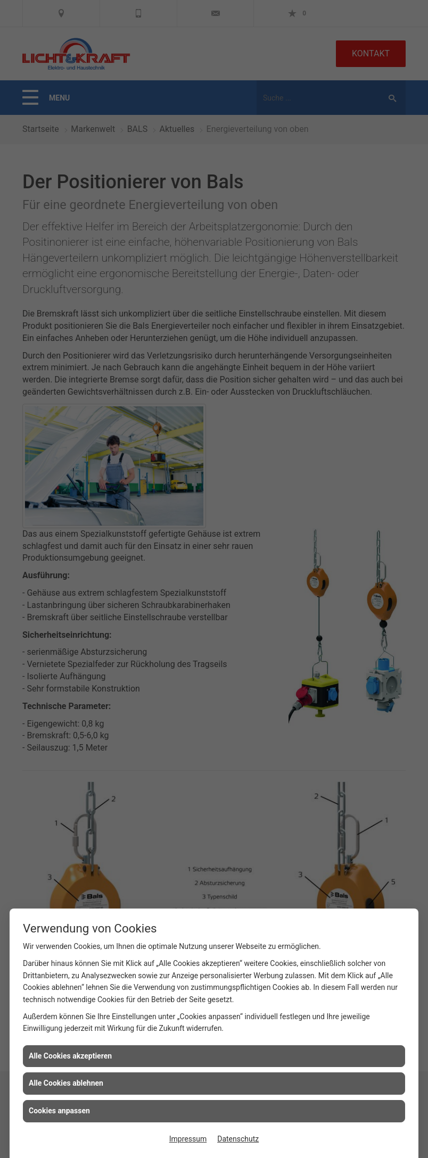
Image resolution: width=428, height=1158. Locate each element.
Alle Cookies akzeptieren (70, 1056)
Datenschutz (238, 1139)
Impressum (188, 1139)
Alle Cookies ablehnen (66, 1083)
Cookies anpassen (59, 1110)
